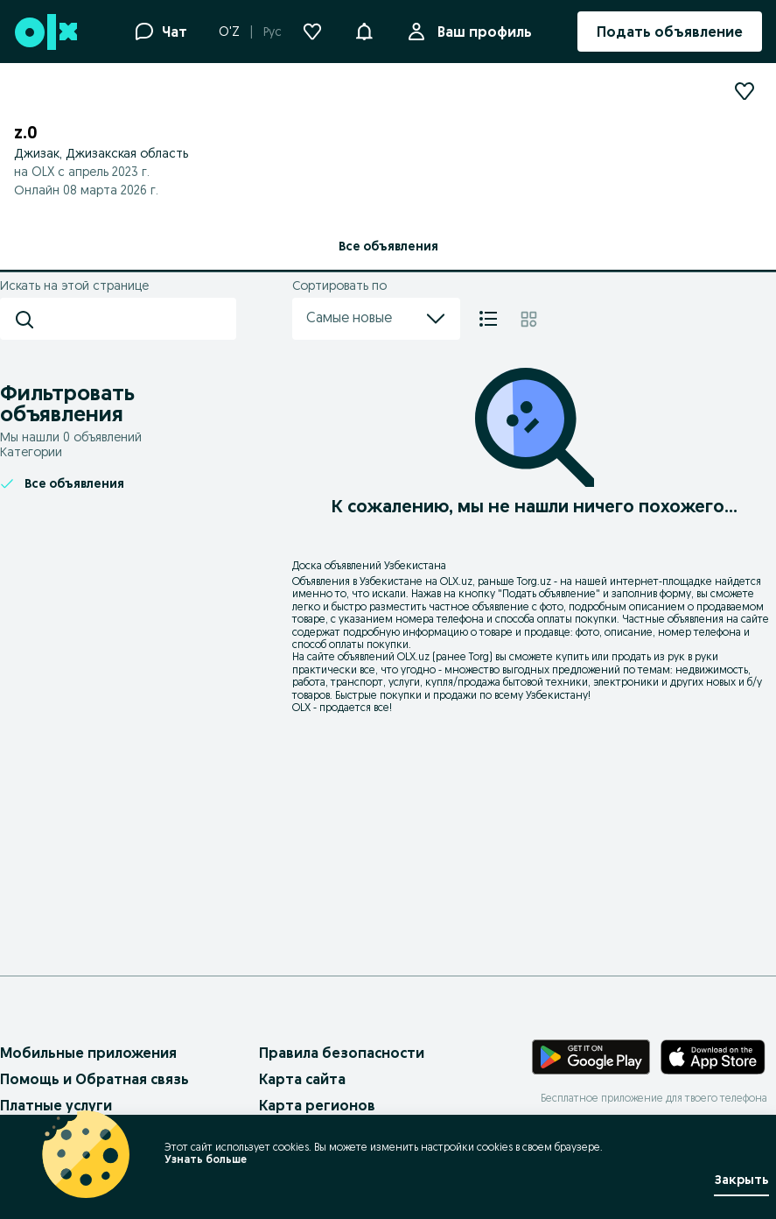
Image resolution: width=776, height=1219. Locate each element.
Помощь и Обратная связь (94, 1079)
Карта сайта (302, 1079)
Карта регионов (317, 1105)
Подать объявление (549, 593)
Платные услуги (56, 1105)
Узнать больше (205, 1159)
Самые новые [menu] (376, 318)
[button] (363, 30)
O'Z (229, 31)
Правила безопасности (341, 1052)
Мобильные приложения (88, 1052)
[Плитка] (529, 319)
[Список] (488, 319)
